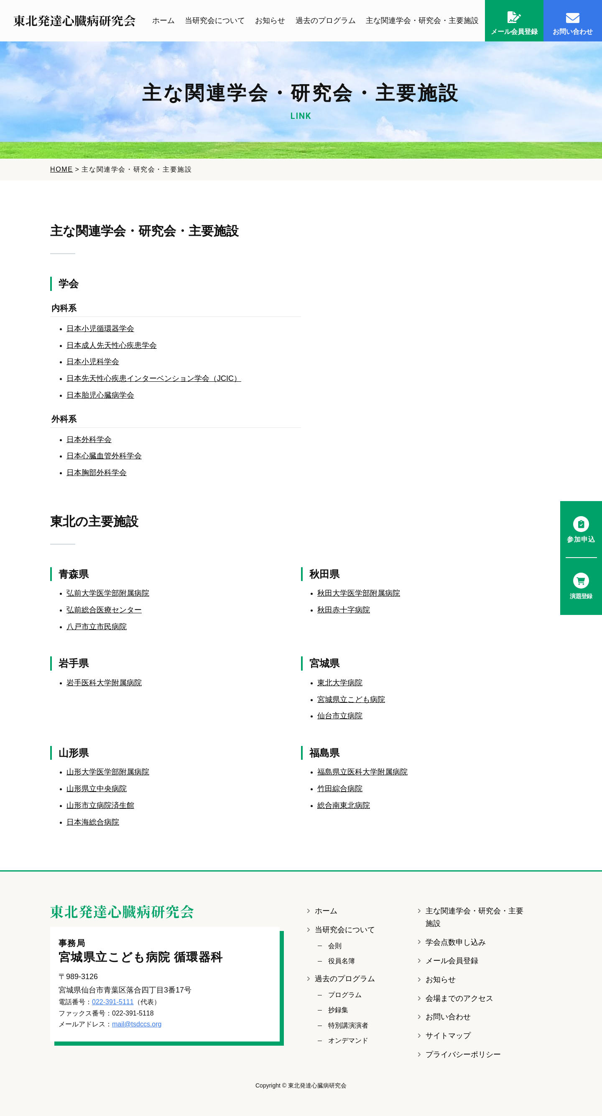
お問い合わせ (448, 1017)
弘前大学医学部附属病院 (107, 593)
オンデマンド (348, 1040)
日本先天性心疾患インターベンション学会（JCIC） (153, 379)
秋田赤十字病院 (343, 610)
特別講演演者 (348, 1025)
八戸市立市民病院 (96, 626)
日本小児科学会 (92, 362)
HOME (61, 169)
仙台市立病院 (339, 716)
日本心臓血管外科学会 (104, 456)
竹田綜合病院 (339, 789)
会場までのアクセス (459, 999)
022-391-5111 (113, 1002)
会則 (335, 946)
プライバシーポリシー (463, 1055)
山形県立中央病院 (96, 789)
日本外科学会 (89, 439)
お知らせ (270, 21)
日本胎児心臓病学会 (100, 395)
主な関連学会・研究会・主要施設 (422, 21)
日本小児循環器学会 (100, 329)
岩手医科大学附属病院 (104, 683)
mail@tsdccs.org (137, 1024)
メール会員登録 (452, 961)
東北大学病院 (339, 683)
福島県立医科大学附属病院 (362, 772)
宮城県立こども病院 (351, 699)
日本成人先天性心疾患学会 (111, 346)
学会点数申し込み (456, 943)
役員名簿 (341, 961)
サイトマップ (448, 1036)
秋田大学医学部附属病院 (358, 593)
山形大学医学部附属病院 (107, 772)
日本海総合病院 (92, 822)
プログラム (345, 995)
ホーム (163, 21)
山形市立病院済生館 (100, 806)
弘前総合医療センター (104, 610)
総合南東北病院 (343, 806)
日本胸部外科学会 (96, 473)
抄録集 (338, 1010)
